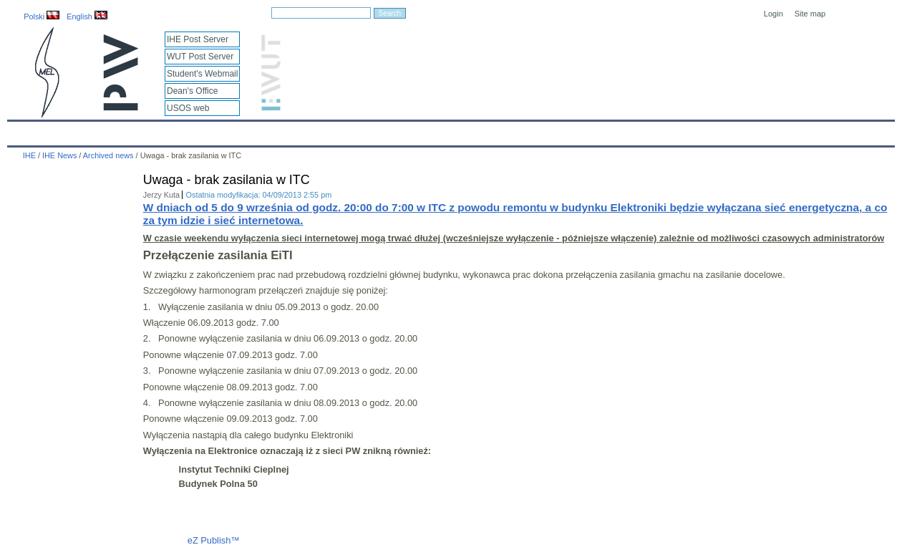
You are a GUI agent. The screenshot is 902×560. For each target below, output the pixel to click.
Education (304, 130)
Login (773, 13)
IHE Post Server (197, 39)
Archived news (108, 155)
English (87, 16)
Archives (476, 130)
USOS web (188, 108)
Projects (421, 130)
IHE (25, 130)
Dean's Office (192, 91)
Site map (810, 13)
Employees (240, 130)
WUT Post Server (200, 57)
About (185, 130)
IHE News (132, 130)
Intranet (601, 130)
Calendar (72, 130)
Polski (41, 16)
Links (554, 130)
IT (519, 130)
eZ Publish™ (214, 540)
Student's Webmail (202, 74)
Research (364, 130)
